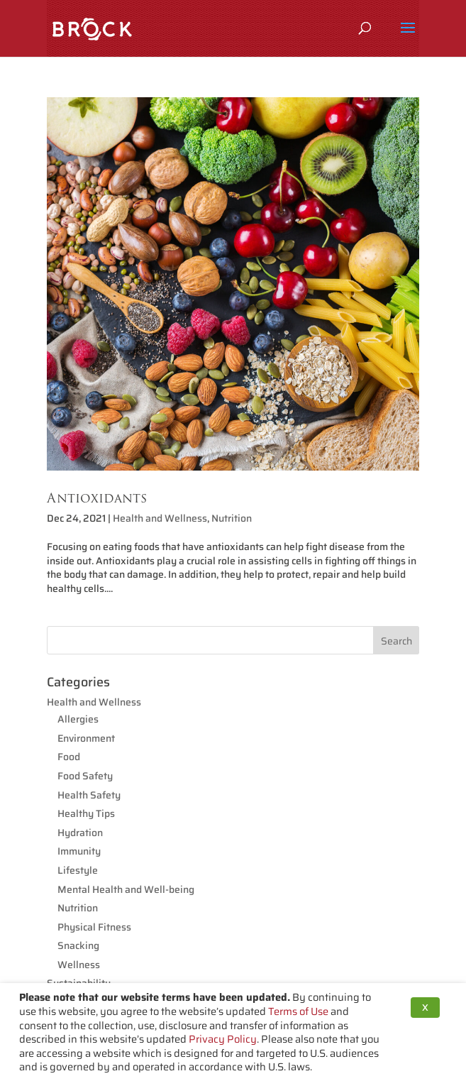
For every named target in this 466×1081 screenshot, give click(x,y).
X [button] (425, 1007)
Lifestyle (77, 870)
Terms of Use (298, 1011)
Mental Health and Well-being (125, 889)
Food (68, 756)
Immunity (79, 851)
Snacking (78, 945)
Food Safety (85, 776)
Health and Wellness (160, 518)
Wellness (78, 964)
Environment (86, 738)
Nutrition (231, 518)
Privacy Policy (223, 1039)
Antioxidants (97, 498)
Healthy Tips (86, 813)
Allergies (78, 719)
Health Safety (89, 795)
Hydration (80, 832)
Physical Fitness (94, 927)
